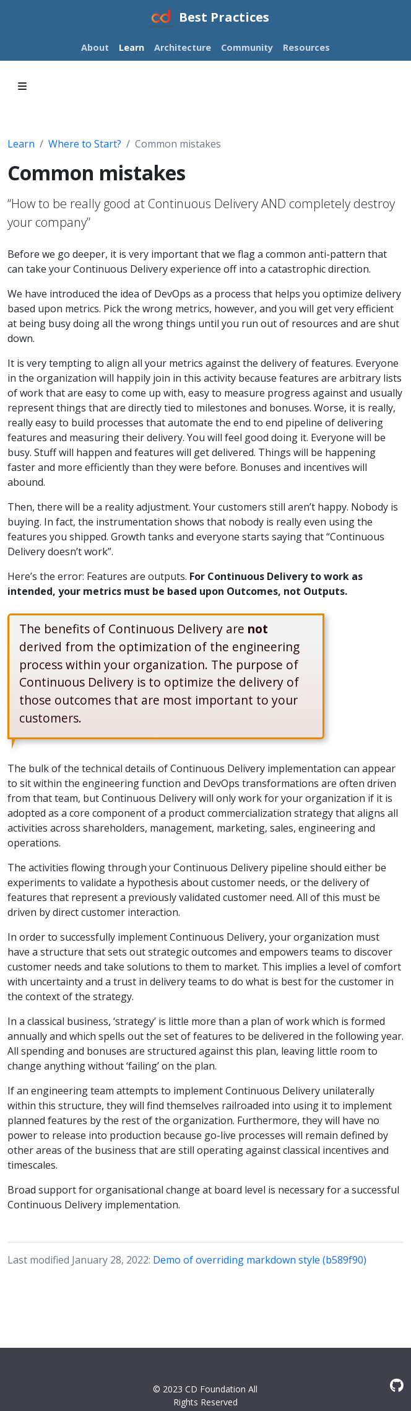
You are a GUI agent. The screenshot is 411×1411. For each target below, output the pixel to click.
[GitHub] (397, 1385)
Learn (21, 144)
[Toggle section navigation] (22, 86)
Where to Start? (84, 144)
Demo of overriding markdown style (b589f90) (259, 1260)
